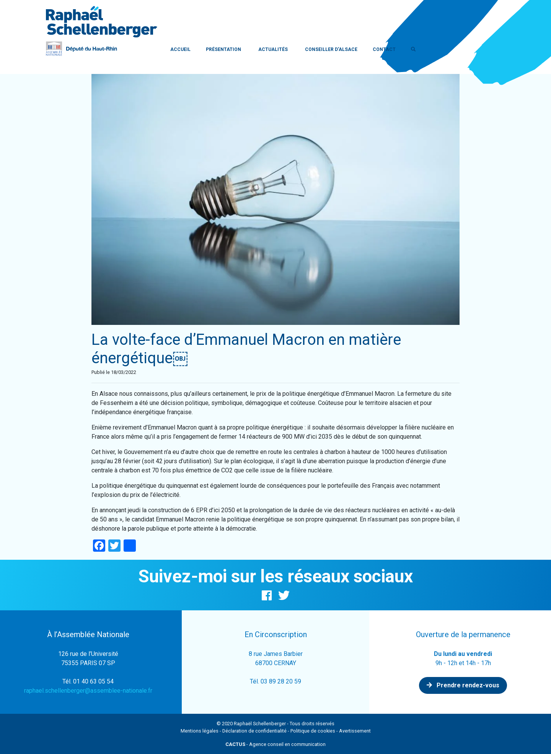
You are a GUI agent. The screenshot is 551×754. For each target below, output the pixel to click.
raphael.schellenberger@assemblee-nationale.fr (88, 690)
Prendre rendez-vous (463, 685)
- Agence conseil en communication (275, 744)
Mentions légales (199, 731)
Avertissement (355, 731)
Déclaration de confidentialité (254, 731)
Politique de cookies (312, 731)
